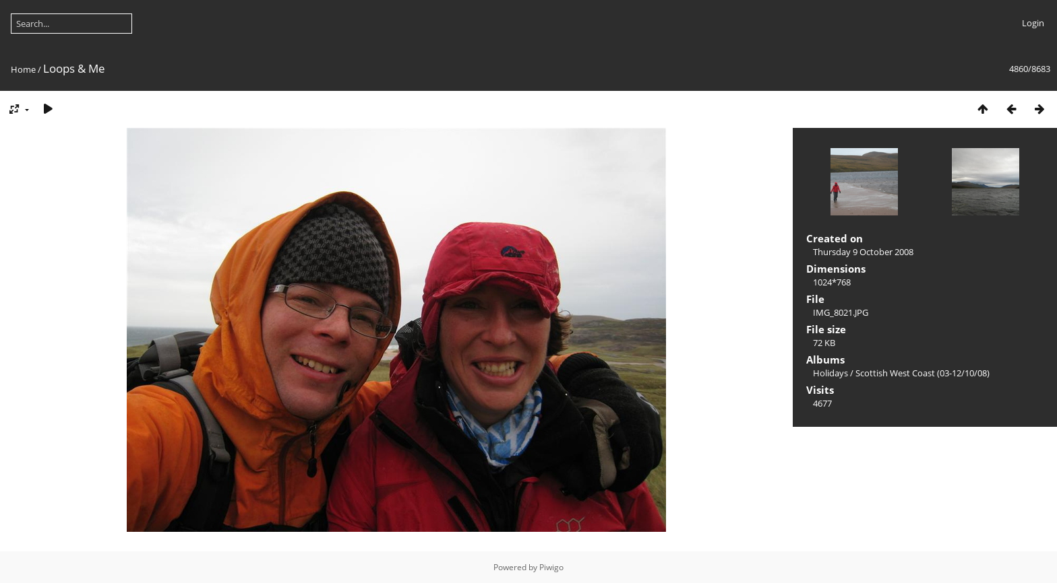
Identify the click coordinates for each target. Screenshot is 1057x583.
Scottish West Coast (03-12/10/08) (922, 373)
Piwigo (551, 567)
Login (1033, 23)
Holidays (830, 373)
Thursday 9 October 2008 (863, 252)
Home (23, 69)
